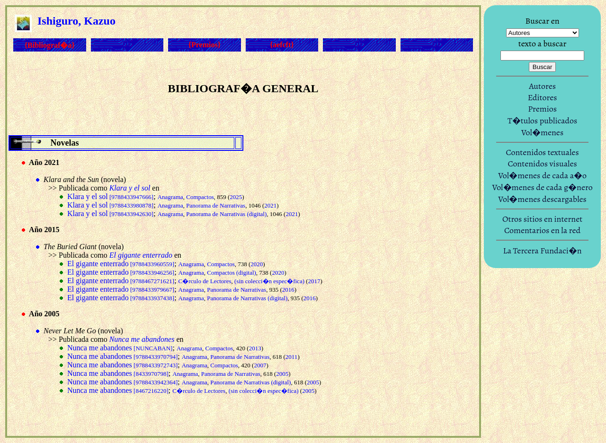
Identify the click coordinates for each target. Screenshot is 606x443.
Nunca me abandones (119, 348)
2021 (270, 205)
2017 (314, 281)
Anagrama (170, 196)
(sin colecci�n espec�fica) (269, 281)
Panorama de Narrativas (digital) (226, 213)
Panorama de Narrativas (215, 205)
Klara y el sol (110, 196)
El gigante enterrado (120, 264)
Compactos (200, 196)
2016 (288, 289)
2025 (236, 196)
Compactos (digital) (231, 272)
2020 (256, 264)
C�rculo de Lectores (205, 281)
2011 (291, 356)
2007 (260, 365)
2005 (282, 373)
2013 (255, 348)
